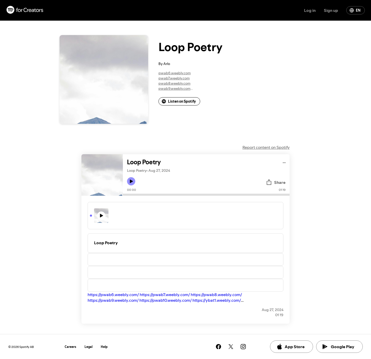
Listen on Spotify (179, 101)
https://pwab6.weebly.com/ (113, 294)
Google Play (338, 346)
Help (104, 347)
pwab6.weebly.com (174, 73)
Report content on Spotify (266, 147)
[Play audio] (284, 161)
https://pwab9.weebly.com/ (113, 300)
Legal (88, 347)
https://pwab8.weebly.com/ (216, 294)
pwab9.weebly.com (174, 88)
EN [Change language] (355, 10)
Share (275, 182)
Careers (70, 347)
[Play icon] (131, 181)
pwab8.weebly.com (174, 83)
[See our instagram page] (243, 347)
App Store (290, 347)
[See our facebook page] (218, 347)
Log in (310, 10)
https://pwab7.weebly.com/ (165, 294)
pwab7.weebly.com (174, 78)
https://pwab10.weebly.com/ (165, 300)
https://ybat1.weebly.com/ (216, 300)
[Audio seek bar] (206, 195)
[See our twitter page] (231, 347)
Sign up (331, 10)
